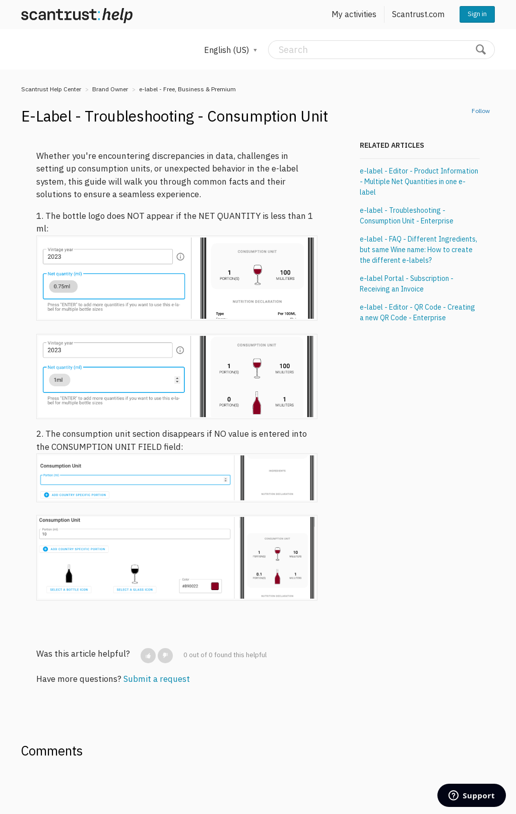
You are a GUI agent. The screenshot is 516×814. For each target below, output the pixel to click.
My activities (354, 14)
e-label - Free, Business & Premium (187, 89)
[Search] (381, 49)
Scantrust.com (418, 14)
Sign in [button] (477, 14)
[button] (148, 655)
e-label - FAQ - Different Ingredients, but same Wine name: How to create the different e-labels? (418, 250)
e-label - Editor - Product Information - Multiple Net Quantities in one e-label (419, 181)
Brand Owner (110, 89)
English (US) (227, 50)
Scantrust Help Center (51, 89)
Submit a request (156, 678)
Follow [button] (481, 110)
